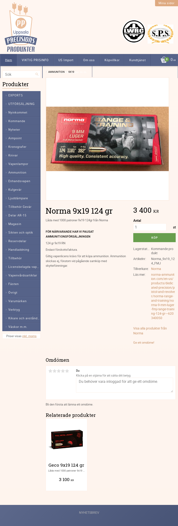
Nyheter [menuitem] (14, 129)
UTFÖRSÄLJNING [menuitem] (21, 104)
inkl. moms (29, 336)
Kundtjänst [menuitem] (137, 60)
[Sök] (37, 74)
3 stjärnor (59, 371)
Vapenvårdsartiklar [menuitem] (22, 275)
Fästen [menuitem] (13, 284)
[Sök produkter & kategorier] (21, 74)
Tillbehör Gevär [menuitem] (20, 207)
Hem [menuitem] (8, 60)
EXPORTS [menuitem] (15, 95)
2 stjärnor (54, 371)
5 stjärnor (67, 371)
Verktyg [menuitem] (14, 309)
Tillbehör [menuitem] (15, 258)
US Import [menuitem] (65, 60)
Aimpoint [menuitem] (15, 138)
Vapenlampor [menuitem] (18, 164)
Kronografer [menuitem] (17, 147)
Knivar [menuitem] (13, 155)
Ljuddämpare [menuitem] (18, 198)
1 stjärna (50, 371)
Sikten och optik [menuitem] (20, 232)
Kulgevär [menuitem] (15, 189)
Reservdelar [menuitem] (17, 241)
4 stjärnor (63, 371)
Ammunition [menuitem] (17, 172)
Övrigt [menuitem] (12, 292)
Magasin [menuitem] (14, 224)
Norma (156, 268)
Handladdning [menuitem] (18, 249)
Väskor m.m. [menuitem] (17, 327)
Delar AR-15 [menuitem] (17, 215)
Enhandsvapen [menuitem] (19, 181)
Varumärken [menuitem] (17, 301)
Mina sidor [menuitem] (167, 3)
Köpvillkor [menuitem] (112, 60)
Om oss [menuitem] (89, 60)
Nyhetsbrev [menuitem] (89, 512)
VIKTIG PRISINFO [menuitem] (35, 60)
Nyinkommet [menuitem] (17, 112)
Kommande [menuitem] (16, 121)
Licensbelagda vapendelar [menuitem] (24, 267)
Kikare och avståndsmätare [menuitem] (24, 318)
